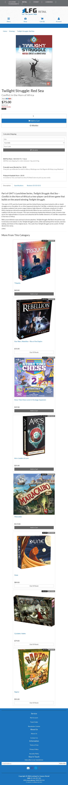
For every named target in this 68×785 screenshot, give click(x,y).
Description (7, 185)
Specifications (18, 185)
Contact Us (34, 738)
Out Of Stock (34, 352)
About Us (34, 733)
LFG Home (12, 2)
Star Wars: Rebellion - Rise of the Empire (28, 341)
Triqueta (17, 283)
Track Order (34, 722)
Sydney (36, 2)
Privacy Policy (34, 749)
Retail (24, 2)
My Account (34, 718)
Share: (7, 98)
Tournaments (13, 4)
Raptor (16, 692)
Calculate (34, 150)
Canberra (49, 2)
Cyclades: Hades (20, 633)
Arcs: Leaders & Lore (21, 458)
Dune (16, 575)
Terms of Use (34, 745)
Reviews (34, 185)
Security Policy (34, 754)
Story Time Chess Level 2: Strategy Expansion (30, 400)
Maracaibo (18, 517)
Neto (40, 782)
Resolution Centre (34, 726)
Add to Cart (34, 121)
